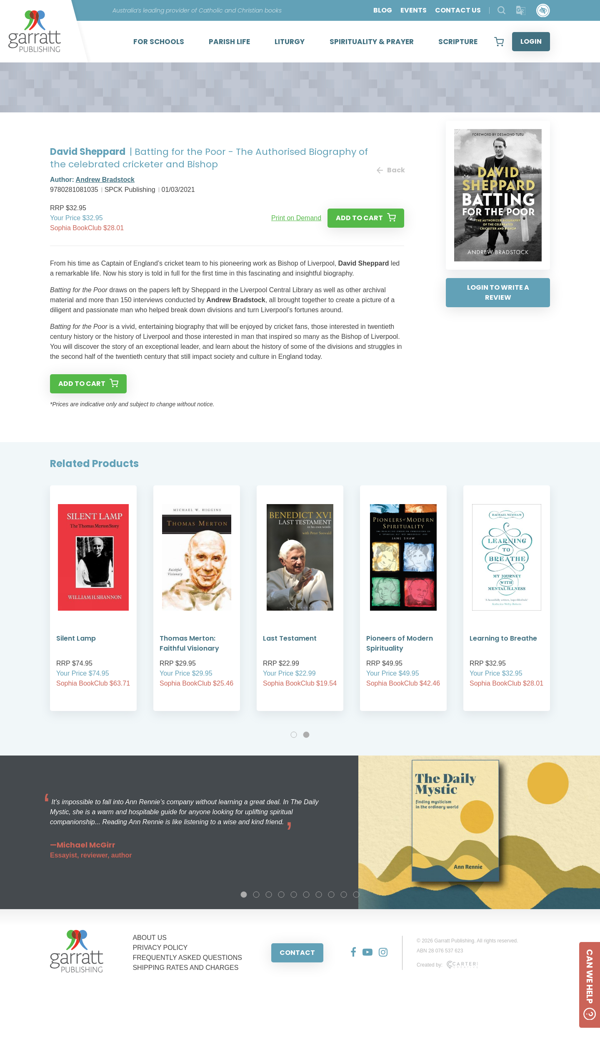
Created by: (447, 965)
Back (390, 170)
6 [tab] (306, 894)
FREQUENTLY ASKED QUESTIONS (187, 957)
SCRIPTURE (458, 42)
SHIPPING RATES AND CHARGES (185, 967)
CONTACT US (458, 10)
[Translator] (521, 10)
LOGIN (531, 41)
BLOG (382, 10)
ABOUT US (149, 937)
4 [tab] (281, 894)
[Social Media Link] (350, 953)
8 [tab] (331, 894)
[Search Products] (501, 10)
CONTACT (297, 952)
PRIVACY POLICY (160, 947)
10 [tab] (356, 894)
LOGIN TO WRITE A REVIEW (498, 292)
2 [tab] (306, 735)
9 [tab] (344, 894)
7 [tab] (319, 894)
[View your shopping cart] (499, 41)
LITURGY (290, 42)
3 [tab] (269, 894)
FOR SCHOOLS (158, 42)
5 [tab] (294, 894)
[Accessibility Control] (543, 10)
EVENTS (413, 10)
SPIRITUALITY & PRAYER (372, 42)
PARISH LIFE (229, 42)
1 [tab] (294, 735)
